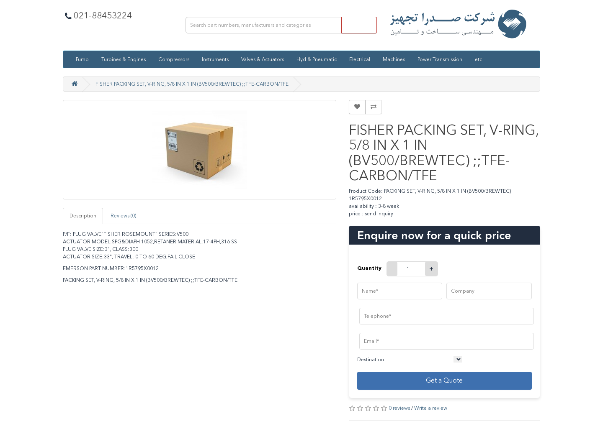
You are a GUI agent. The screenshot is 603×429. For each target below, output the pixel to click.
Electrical (359, 59)
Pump (82, 59)
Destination (370, 360)
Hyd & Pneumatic (316, 59)
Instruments (215, 59)
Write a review (430, 408)
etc (478, 59)
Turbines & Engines (123, 59)
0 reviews (399, 408)
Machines (394, 59)
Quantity (369, 268)
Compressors (173, 59)
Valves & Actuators (262, 59)
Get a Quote (444, 380)
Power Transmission (439, 59)
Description (83, 216)
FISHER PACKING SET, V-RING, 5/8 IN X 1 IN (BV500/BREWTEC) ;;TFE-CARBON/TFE (192, 84)
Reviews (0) (123, 216)
